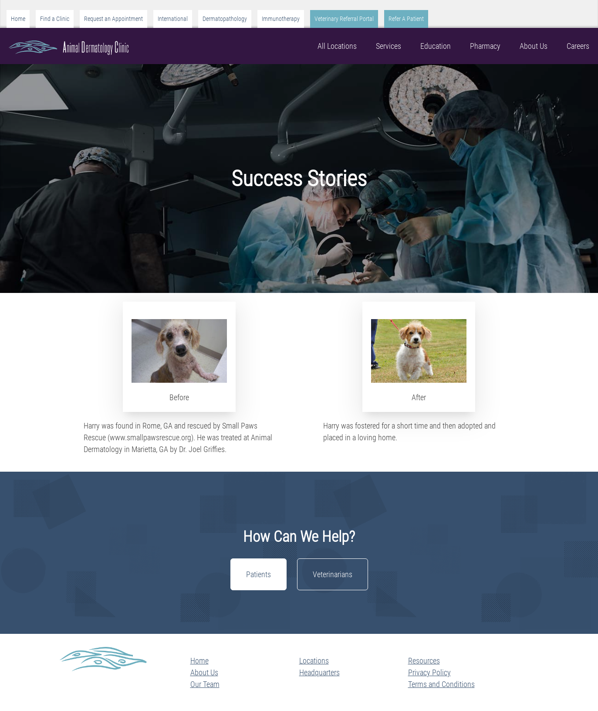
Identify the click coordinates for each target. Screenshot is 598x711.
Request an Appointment (113, 18)
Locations (314, 660)
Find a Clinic (54, 18)
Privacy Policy (429, 672)
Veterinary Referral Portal (344, 18)
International (173, 18)
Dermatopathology (225, 18)
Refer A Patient (406, 18)
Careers (578, 46)
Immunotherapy (281, 18)
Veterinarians (332, 574)
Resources (424, 660)
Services (388, 46)
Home (18, 18)
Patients (258, 574)
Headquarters (319, 672)
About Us (533, 46)
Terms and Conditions (441, 684)
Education (435, 46)
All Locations (337, 46)
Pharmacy (485, 46)
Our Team (205, 684)
